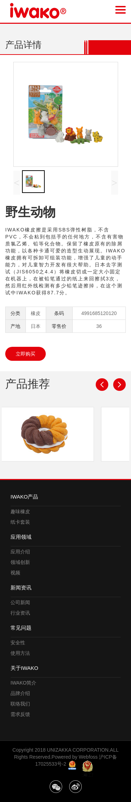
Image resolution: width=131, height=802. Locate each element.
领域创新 (20, 562)
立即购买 (25, 354)
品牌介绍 (20, 693)
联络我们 (20, 704)
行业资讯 (20, 613)
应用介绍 (20, 551)
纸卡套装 (20, 522)
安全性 (17, 642)
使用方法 (20, 653)
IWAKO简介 (23, 683)
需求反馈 (20, 714)
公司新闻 (20, 602)
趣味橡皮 (20, 511)
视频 (15, 572)
